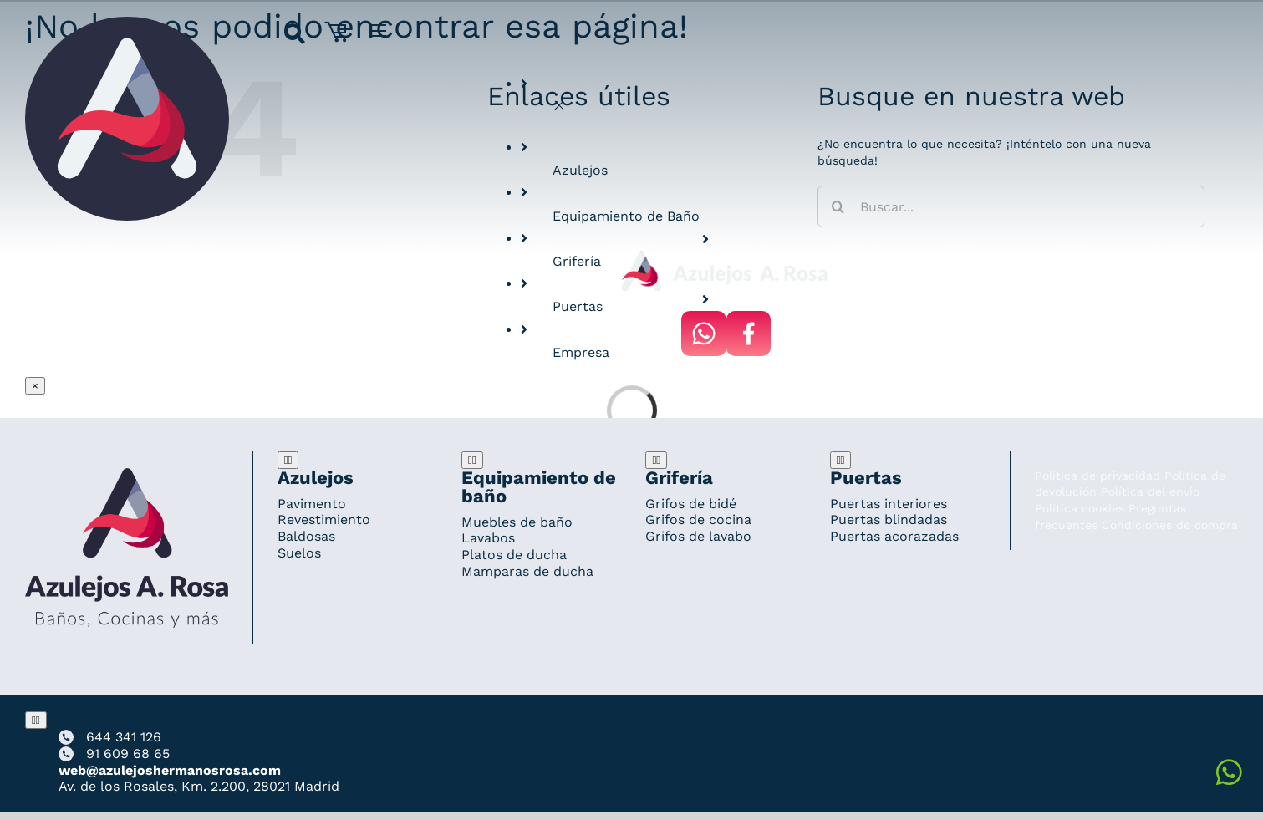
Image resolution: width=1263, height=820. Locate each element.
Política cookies (1079, 508)
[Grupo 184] (127, 24)
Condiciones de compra (1170, 525)
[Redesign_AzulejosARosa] (126, 475)
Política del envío (1150, 491)
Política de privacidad (1097, 475)
